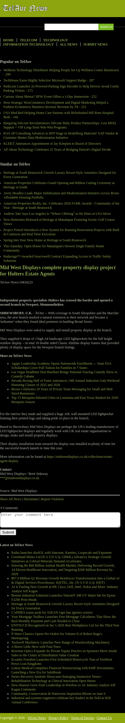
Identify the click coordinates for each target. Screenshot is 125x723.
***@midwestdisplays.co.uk (19, 478)
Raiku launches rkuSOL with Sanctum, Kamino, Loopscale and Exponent (61, 553)
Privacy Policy (58, 718)
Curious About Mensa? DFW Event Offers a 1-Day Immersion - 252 (50, 97)
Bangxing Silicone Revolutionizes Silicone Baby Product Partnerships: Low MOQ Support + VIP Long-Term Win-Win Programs (59, 125)
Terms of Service (82, 718)
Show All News (10, 499)
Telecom (28, 40)
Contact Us (104, 718)
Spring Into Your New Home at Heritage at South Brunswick (44, 240)
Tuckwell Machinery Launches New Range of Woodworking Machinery (60, 642)
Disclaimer (31, 499)
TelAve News (42, 8)
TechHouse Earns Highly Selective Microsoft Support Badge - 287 (48, 80)
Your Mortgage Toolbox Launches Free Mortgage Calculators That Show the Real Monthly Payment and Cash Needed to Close (63, 619)
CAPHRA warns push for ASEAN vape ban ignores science (52, 612)
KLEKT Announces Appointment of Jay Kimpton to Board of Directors (52, 144)
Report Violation (52, 499)
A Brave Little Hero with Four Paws (36, 647)
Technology (55, 40)
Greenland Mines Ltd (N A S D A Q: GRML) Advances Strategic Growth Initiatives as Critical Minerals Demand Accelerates (61, 559)
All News (68, 44)
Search (106, 33)
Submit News (95, 44)
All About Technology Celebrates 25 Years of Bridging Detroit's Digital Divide (57, 150)
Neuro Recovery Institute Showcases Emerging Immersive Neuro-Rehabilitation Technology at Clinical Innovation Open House (56, 679)
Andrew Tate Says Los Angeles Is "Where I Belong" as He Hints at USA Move (57, 214)
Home (8, 40)
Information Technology (28, 44)
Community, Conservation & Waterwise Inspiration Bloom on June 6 (58, 694)
